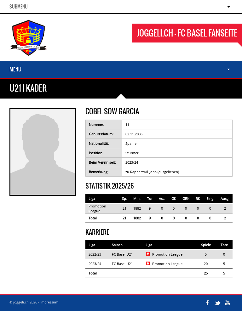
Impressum (49, 302)
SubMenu (18, 6)
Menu (15, 69)
